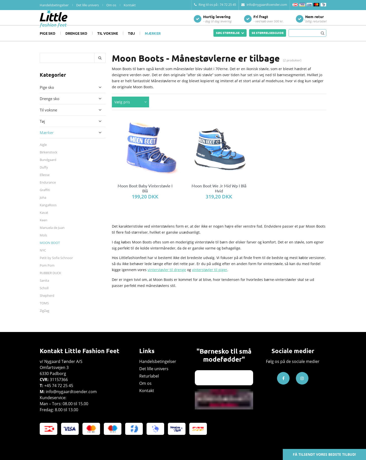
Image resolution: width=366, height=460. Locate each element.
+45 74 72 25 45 (58, 385)
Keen (43, 227)
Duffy (44, 175)
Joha (43, 205)
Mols (43, 242)
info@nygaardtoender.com (264, 4)
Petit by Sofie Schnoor (56, 265)
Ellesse (45, 182)
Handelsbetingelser (54, 5)
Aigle (43, 152)
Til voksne (107, 40)
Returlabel (149, 376)
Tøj (131, 40)
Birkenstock (48, 159)
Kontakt (130, 5)
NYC (43, 258)
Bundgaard (48, 167)
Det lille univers (87, 5)
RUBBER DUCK (50, 280)
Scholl (44, 295)
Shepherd (47, 303)
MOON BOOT (50, 250)
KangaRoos (48, 212)
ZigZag (44, 318)
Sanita (44, 288)
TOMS (44, 310)
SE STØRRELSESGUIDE (268, 40)
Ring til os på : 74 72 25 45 (215, 4)
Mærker (153, 40)
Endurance (48, 190)
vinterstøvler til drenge (167, 277)
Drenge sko (76, 40)
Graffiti (45, 197)
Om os (111, 5)
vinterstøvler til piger (209, 277)
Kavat (44, 220)
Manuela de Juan (52, 235)
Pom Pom (47, 273)
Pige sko (47, 40)
